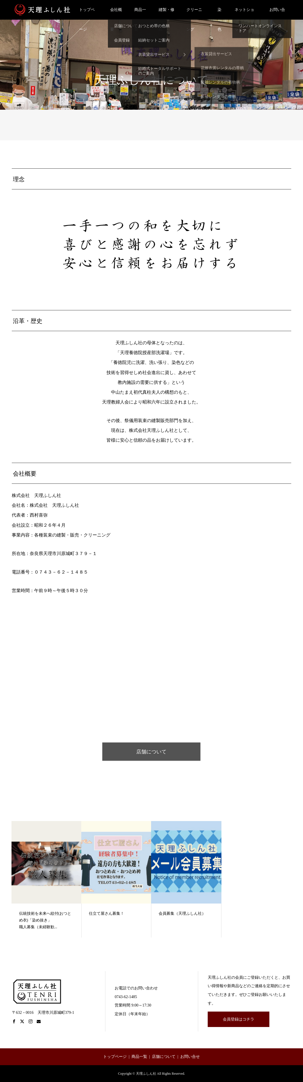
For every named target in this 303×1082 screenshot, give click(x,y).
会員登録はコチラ (238, 1019)
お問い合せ (277, 14)
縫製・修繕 (166, 14)
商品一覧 (140, 14)
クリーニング (194, 14)
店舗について (151, 752)
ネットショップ (244, 14)
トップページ (87, 14)
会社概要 (116, 14)
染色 (219, 14)
